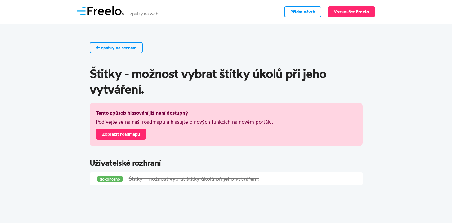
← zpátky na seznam (116, 47)
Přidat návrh (302, 12)
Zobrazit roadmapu (121, 134)
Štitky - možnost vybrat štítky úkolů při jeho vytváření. (194, 178)
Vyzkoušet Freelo (351, 12)
